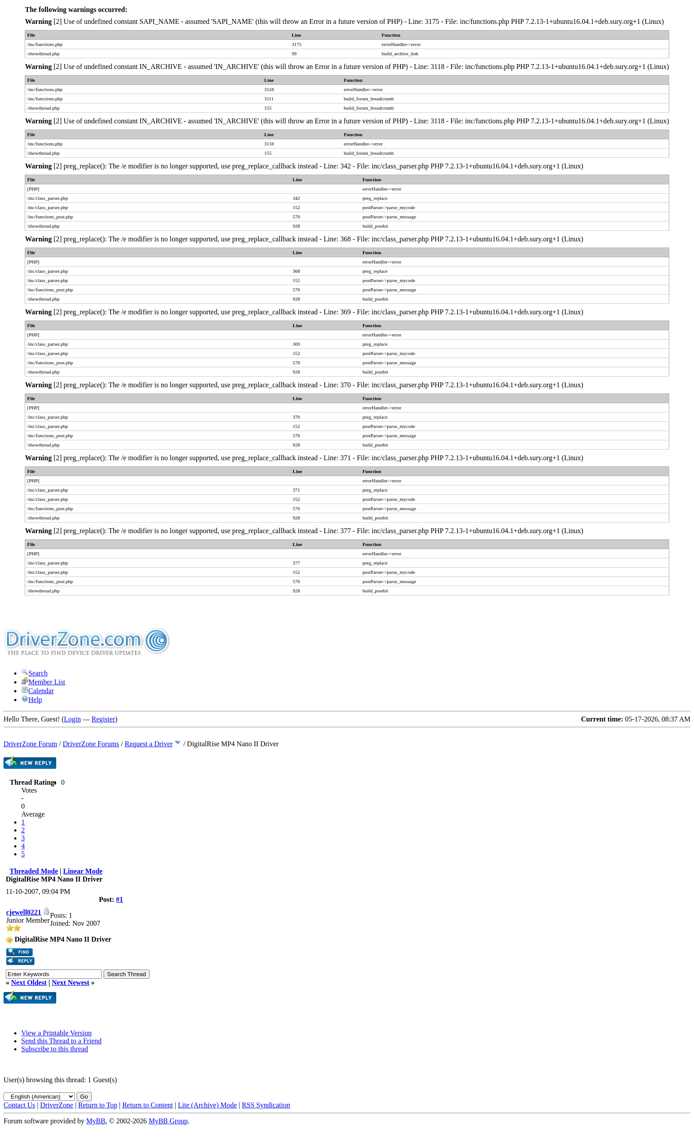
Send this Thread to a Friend (61, 1041)
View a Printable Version (56, 1033)
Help (31, 699)
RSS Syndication (266, 1105)
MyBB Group (168, 1121)
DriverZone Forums (91, 744)
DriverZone (56, 1105)
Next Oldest (28, 982)
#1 (119, 899)
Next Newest (70, 982)
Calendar (37, 691)
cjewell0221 (23, 912)
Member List (43, 682)
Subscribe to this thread (54, 1049)
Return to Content (147, 1105)
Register (103, 719)
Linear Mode (83, 871)
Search (34, 673)
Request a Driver (149, 744)
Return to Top (97, 1105)
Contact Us (19, 1105)
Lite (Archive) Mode (207, 1105)
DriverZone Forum (30, 744)
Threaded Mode (34, 871)
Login (72, 719)
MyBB (96, 1121)
